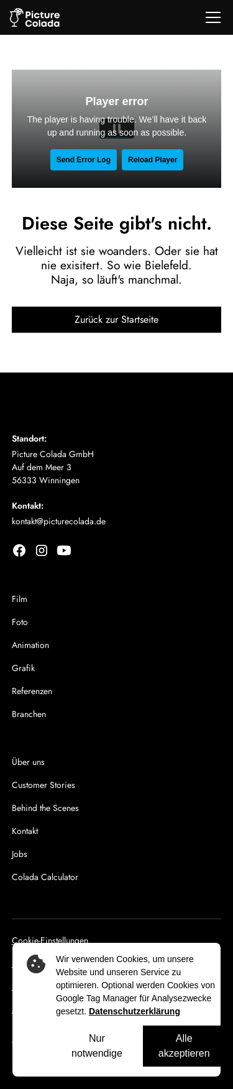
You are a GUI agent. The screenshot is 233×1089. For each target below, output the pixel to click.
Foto (20, 622)
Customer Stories (43, 785)
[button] (210, 17)
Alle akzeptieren (184, 1046)
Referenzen (32, 691)
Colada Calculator (45, 877)
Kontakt (25, 831)
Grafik (23, 668)
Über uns (28, 762)
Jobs (19, 854)
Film (19, 599)
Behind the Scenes (45, 808)
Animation (30, 645)
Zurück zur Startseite (116, 319)
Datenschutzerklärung (134, 1011)
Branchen (29, 714)
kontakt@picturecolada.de (59, 521)
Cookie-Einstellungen (50, 940)
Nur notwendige (96, 1046)
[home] (35, 17)
